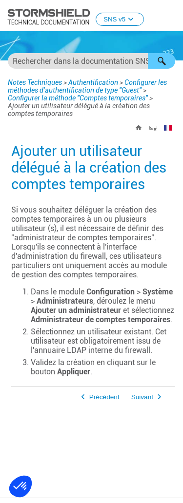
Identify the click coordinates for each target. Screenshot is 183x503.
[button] (161, 61)
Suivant (142, 397)
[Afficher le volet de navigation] (171, 16)
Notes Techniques (35, 82)
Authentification (93, 82)
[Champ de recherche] (91, 61)
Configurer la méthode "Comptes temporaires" (78, 98)
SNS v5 (119, 19)
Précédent (104, 397)
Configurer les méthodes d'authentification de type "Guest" (87, 86)
